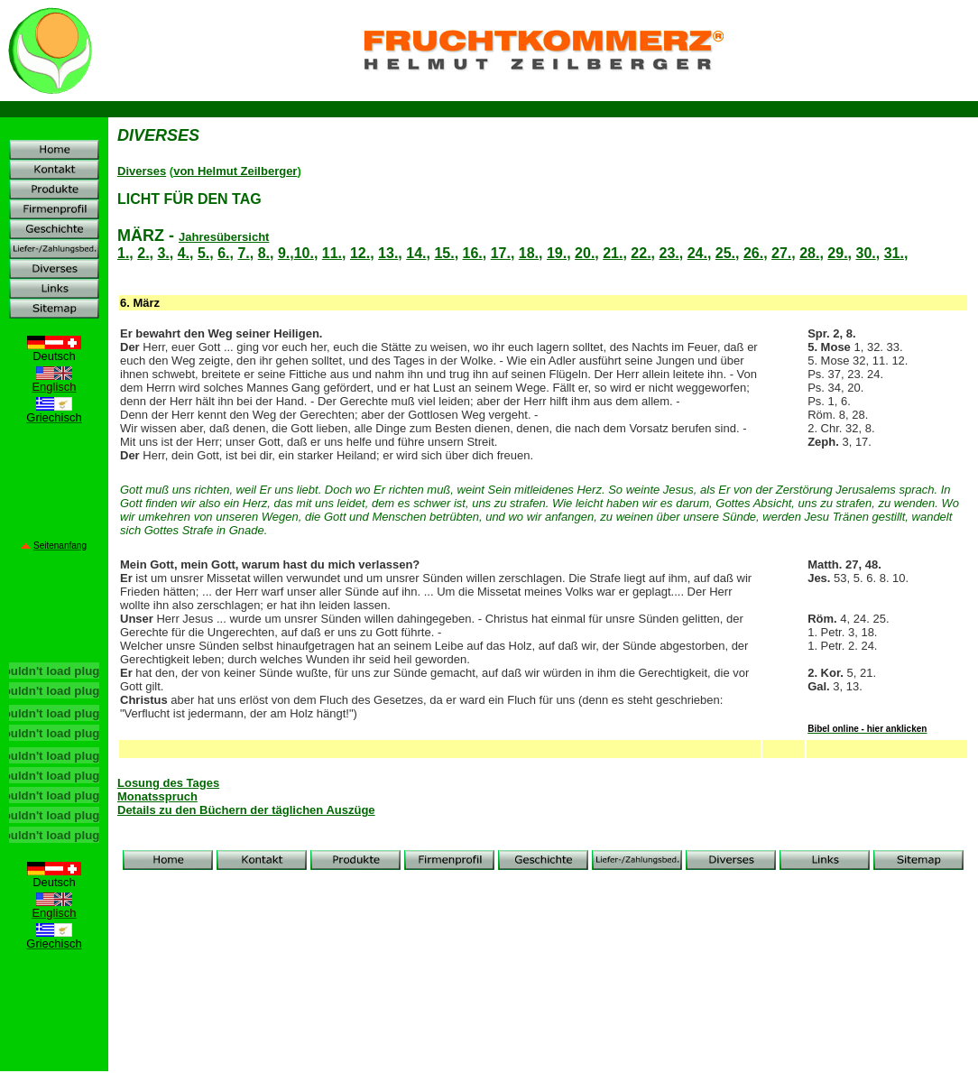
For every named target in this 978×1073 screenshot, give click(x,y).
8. (264, 253)
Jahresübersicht (224, 237)
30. (865, 253)
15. (444, 253)
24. (697, 253)
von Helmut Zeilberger (235, 171)
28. (809, 253)
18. (529, 253)
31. (894, 253)
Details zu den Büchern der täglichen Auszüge (246, 810)
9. (284, 253)
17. (501, 253)
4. (183, 253)
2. (143, 253)
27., (783, 253)
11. (332, 253)
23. (669, 253)
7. (243, 253)
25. (725, 253)
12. (360, 253)
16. (473, 253)
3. (163, 253)
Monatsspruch (157, 796)
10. (304, 253)
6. (223, 253)
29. (837, 253)
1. (123, 253)
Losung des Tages (168, 783)
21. (613, 253)
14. (416, 253)
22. (640, 253)
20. (585, 253)
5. (203, 253)
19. (557, 253)
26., (755, 253)
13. (388, 253)
